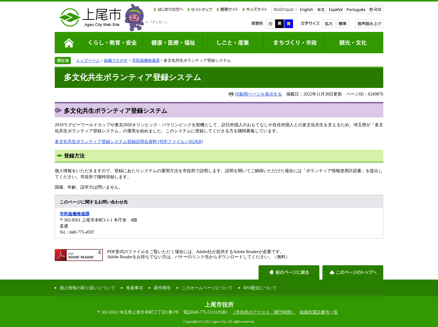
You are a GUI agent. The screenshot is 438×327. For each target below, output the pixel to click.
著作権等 (162, 287)
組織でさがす (116, 60)
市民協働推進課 (146, 60)
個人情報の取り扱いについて (87, 287)
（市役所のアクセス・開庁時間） (263, 312)
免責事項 (134, 287)
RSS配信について (260, 287)
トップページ (88, 60)
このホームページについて (207, 287)
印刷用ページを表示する (258, 94)
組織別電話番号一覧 (319, 312)
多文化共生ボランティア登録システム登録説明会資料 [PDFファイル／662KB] (129, 141)
